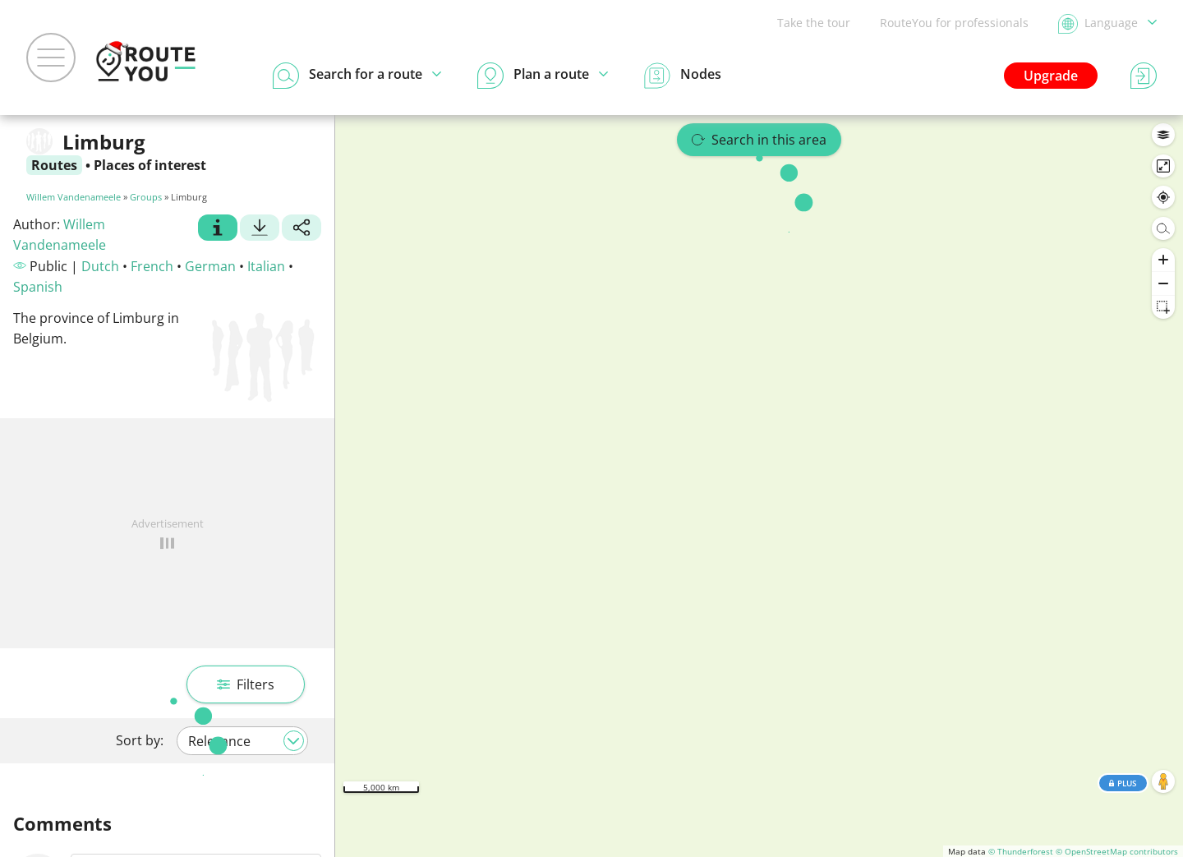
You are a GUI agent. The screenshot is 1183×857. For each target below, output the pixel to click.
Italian (266, 266)
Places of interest (150, 165)
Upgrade (1051, 76)
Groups (146, 197)
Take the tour (813, 22)
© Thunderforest (1020, 851)
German (210, 266)
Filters (245, 684)
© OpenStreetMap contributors (1117, 851)
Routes (54, 165)
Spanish (37, 287)
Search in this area (759, 140)
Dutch (100, 266)
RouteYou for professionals (954, 22)
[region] (759, 486)
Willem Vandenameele (73, 197)
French (152, 266)
